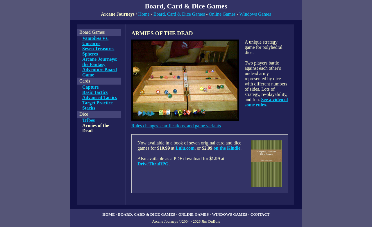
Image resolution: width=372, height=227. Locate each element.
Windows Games (255, 14)
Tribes (88, 120)
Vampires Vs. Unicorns (95, 41)
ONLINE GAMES (193, 214)
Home (143, 14)
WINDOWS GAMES (229, 214)
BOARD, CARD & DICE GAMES (146, 214)
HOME (109, 214)
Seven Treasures (98, 48)
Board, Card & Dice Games (179, 14)
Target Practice (97, 102)
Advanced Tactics (99, 97)
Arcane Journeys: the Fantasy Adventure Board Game (99, 67)
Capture (90, 87)
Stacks (88, 108)
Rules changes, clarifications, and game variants (176, 125)
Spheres (90, 53)
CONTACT (260, 214)
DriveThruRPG (153, 163)
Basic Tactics (95, 92)
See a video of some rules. (266, 102)
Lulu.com (185, 148)
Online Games (222, 14)
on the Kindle (227, 148)
